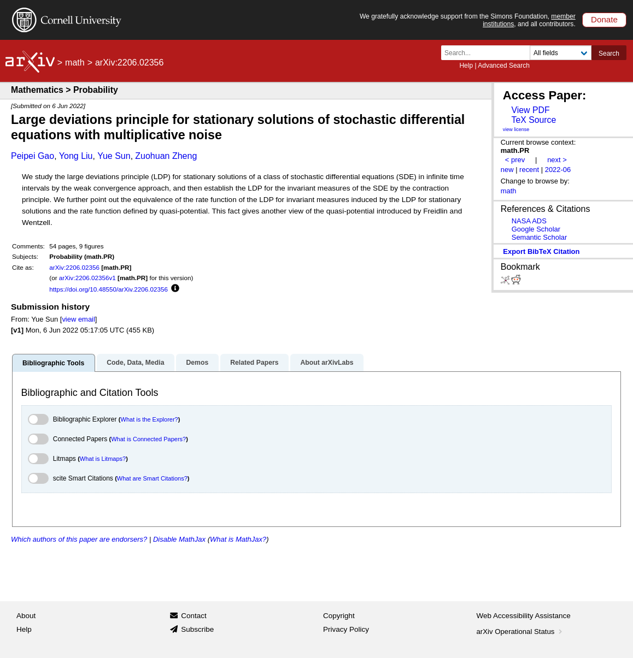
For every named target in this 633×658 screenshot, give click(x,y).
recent (529, 169)
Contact (194, 616)
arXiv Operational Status (521, 631)
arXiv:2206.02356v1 (87, 277)
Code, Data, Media (135, 362)
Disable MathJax (179, 539)
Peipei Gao (32, 156)
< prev (515, 160)
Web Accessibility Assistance (524, 616)
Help (466, 65)
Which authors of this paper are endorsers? (79, 539)
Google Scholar (536, 229)
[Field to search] (560, 52)
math (75, 62)
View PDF (530, 110)
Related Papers (254, 362)
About (26, 616)
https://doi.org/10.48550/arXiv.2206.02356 (108, 289)
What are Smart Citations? (152, 478)
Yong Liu (76, 156)
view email (78, 319)
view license (516, 129)
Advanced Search (504, 65)
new (507, 169)
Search (609, 53)
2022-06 (558, 169)
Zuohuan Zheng (166, 156)
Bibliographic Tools (53, 363)
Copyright (339, 616)
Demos (197, 362)
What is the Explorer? (149, 419)
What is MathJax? (238, 539)
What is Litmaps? (103, 458)
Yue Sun (114, 156)
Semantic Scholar (539, 237)
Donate (604, 19)
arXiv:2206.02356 (74, 267)
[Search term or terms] (488, 52)
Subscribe (197, 629)
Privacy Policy (346, 629)
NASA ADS (529, 221)
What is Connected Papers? (148, 439)
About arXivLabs (326, 362)
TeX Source (533, 120)
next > (557, 160)
